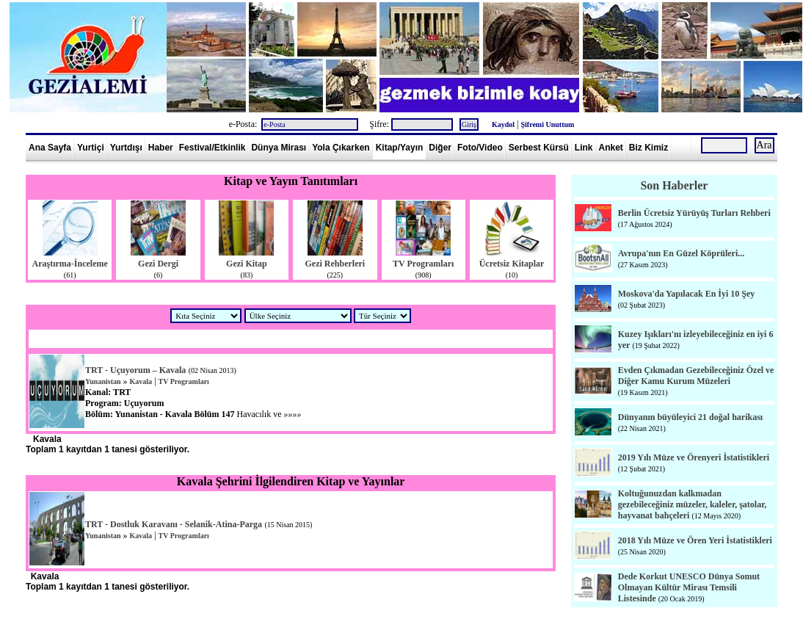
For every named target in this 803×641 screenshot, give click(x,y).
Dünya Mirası (278, 147)
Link (584, 147)
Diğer (440, 147)
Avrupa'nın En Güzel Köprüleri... (681, 253)
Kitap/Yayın (400, 147)
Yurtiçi (90, 147)
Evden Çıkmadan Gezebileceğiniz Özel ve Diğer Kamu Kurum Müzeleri (696, 375)
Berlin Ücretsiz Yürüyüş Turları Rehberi (694, 213)
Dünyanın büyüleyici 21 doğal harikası (690, 417)
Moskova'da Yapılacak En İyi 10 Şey (686, 294)
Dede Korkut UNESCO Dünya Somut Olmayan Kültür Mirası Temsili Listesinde (689, 587)
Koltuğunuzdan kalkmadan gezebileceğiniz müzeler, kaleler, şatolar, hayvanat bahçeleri (692, 504)
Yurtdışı (126, 147)
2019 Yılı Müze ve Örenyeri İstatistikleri (693, 457)
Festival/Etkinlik (212, 147)
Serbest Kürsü (539, 147)
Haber (160, 147)
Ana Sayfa (50, 147)
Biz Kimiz (648, 147)
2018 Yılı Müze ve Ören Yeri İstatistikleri (695, 540)
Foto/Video (480, 147)
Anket (611, 147)
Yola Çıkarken (340, 147)
